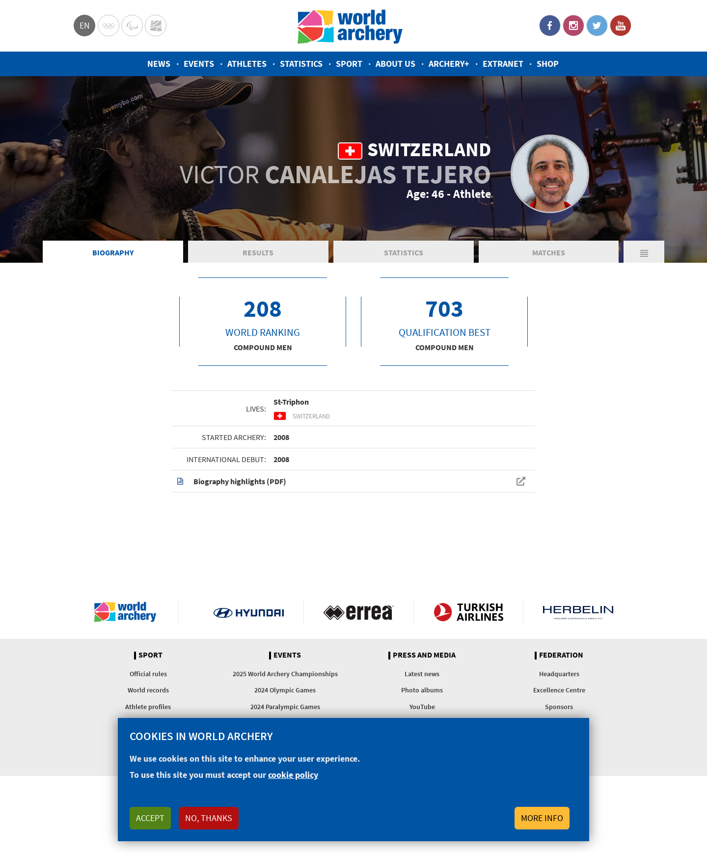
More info (542, 818)
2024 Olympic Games (285, 690)
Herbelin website (578, 612)
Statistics (301, 63)
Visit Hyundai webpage (249, 612)
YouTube (620, 25)
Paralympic (132, 25)
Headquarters (559, 673)
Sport (349, 63)
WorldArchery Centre (155, 25)
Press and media (424, 655)
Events (199, 63)
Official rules (148, 673)
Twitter (597, 25)
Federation (561, 655)
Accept (150, 818)
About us (395, 63)
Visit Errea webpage (359, 612)
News (158, 63)
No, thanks (208, 818)
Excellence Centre (559, 690)
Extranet (503, 63)
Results (258, 252)
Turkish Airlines (469, 612)
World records (148, 690)
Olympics (108, 25)
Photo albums (422, 690)
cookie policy (293, 774)
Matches (548, 252)
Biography (113, 252)
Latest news (422, 673)
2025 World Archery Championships (285, 673)
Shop (548, 63)
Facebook (550, 25)
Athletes (247, 63)
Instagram (573, 25)
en (85, 25)
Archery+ (449, 63)
